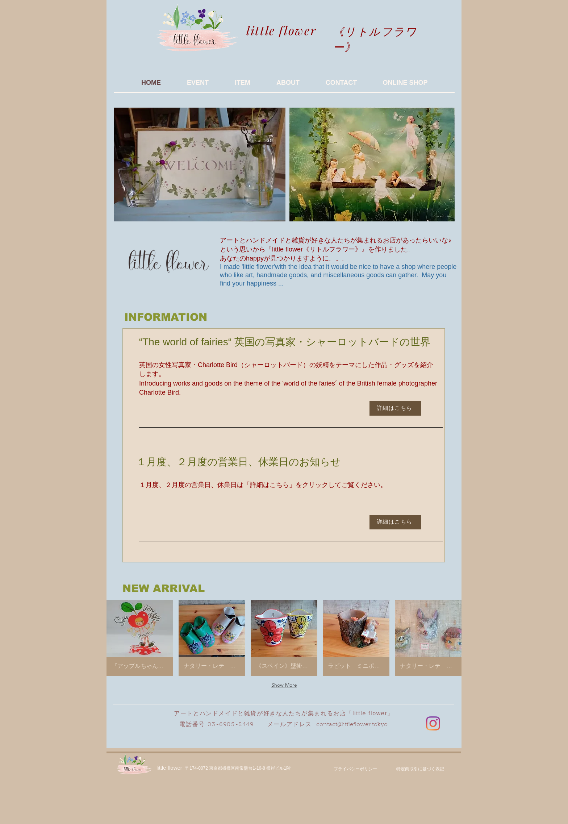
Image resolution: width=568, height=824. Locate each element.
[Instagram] (433, 723)
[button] (139, 638)
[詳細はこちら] (395, 408)
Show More (284, 685)
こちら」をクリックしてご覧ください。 (328, 484)
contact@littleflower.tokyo (352, 725)
